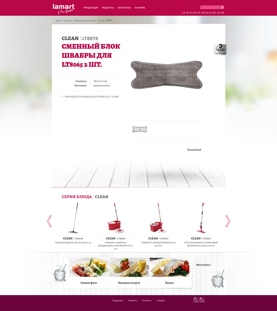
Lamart (64, 9)
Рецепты (108, 7)
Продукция (91, 7)
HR (203, 12)
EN (191, 12)
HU (195, 12)
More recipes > (203, 264)
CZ (183, 12)
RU (207, 12)
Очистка (100, 20)
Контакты (124, 7)
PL (199, 12)
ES (210, 12)
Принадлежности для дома (84, 20)
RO (214, 12)
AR (222, 12)
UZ (218, 12)
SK (187, 12)
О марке (140, 7)
